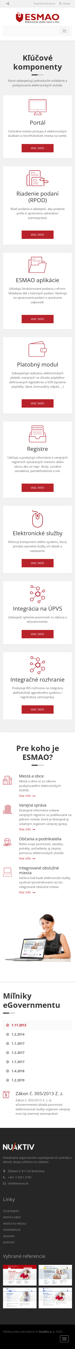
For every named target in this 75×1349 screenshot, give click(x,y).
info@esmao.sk (18, 1183)
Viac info (37, 148)
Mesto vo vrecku (14, 1223)
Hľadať (64, 3)
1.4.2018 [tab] (15, 1071)
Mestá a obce (12, 1217)
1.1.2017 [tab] (15, 1043)
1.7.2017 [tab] (15, 1062)
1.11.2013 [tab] (16, 1025)
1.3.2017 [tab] (15, 1052)
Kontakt (9, 1242)
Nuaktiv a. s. (47, 1331)
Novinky (9, 1236)
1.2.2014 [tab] (15, 1034)
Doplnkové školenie (44, 3)
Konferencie (11, 1230)
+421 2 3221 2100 (19, 1177)
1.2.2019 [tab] (15, 1080)
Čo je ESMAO (11, 1211)
